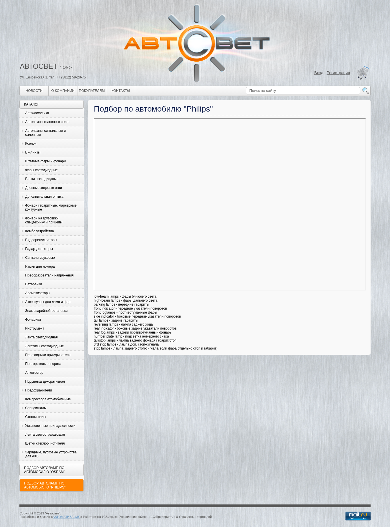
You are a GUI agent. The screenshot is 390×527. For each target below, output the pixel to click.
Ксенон (31, 144)
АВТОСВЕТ (38, 66)
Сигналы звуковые (40, 258)
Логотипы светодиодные (44, 346)
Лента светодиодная (41, 337)
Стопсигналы (35, 417)
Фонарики (33, 320)
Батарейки (33, 284)
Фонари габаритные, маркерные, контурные (51, 207)
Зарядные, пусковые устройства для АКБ (51, 454)
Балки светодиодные (41, 179)
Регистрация (338, 72)
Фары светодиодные (41, 170)
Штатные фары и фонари (45, 161)
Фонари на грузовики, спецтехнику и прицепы (43, 220)
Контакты (120, 91)
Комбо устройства (39, 231)
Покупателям (92, 91)
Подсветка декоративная (45, 381)
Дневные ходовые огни (43, 188)
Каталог (31, 104)
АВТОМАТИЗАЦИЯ (66, 516)
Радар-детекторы (39, 249)
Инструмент (34, 328)
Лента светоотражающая (45, 435)
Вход (318, 72)
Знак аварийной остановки (46, 311)
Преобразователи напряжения (49, 275)
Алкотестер (34, 373)
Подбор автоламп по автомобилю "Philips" (44, 485)
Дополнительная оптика (44, 197)
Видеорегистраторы (41, 240)
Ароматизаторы (37, 293)
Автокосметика (37, 113)
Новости (34, 91)
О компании (63, 91)
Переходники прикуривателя (48, 355)
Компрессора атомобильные (48, 399)
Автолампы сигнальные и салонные (45, 133)
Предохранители (38, 390)
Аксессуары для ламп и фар (47, 302)
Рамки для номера (40, 266)
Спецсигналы (36, 408)
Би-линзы (32, 152)
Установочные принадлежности (50, 426)
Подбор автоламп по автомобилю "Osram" (44, 470)
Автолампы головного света (47, 122)
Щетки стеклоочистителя (45, 443)
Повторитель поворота (43, 364)
